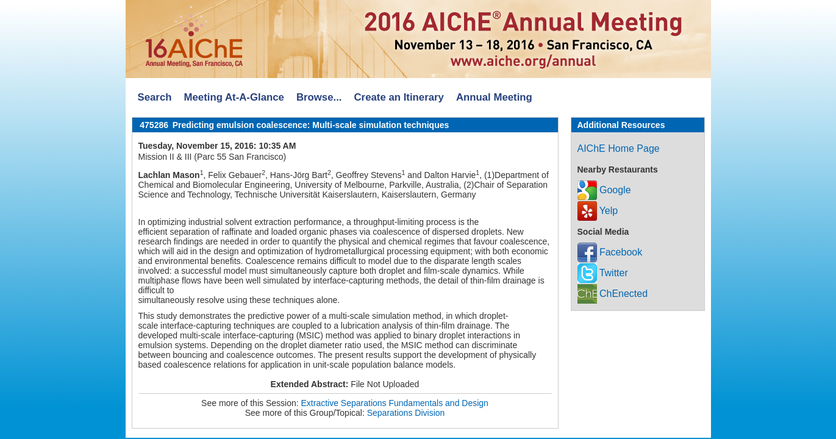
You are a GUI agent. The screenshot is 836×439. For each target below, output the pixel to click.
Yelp (597, 210)
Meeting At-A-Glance (234, 97)
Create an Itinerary (399, 97)
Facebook (610, 252)
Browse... (319, 97)
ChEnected (612, 293)
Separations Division (406, 413)
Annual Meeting (494, 97)
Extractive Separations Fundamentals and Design (394, 403)
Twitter (602, 273)
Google (604, 190)
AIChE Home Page (618, 148)
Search (155, 97)
